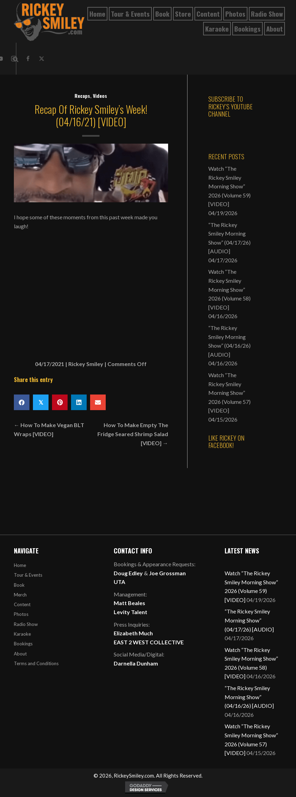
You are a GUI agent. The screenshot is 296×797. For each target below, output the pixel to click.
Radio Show (26, 624)
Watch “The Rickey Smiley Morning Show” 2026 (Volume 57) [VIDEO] (229, 393)
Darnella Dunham (136, 663)
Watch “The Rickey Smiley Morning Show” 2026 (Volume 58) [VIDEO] (229, 289)
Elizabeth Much (133, 633)
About (20, 653)
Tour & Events (28, 575)
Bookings (23, 643)
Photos (21, 614)
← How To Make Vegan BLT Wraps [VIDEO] (49, 429)
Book (19, 585)
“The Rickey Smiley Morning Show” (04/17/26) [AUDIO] (249, 620)
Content (22, 604)
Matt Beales (129, 603)
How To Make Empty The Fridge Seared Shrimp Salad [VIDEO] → (132, 434)
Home (20, 565)
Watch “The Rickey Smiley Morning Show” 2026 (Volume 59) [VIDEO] (229, 186)
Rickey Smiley (85, 364)
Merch (20, 594)
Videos (100, 95)
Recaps (82, 95)
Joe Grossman (167, 573)
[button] (28, 58)
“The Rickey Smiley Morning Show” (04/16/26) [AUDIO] (249, 697)
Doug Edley (128, 573)
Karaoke (22, 634)
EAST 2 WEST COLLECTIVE (149, 642)
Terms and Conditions (36, 663)
